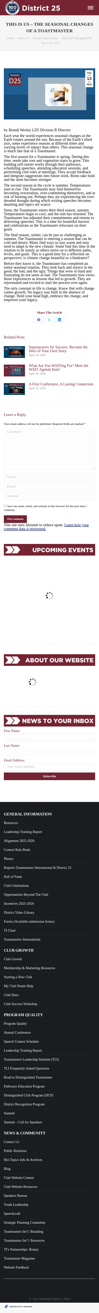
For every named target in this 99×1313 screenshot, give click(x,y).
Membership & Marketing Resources (29, 1019)
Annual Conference (17, 1083)
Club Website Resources (20, 1238)
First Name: (12, 782)
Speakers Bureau (15, 1247)
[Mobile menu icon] (90, 8)
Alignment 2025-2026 (19, 892)
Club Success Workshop (20, 1055)
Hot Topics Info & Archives (23, 1211)
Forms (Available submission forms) (29, 972)
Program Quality (15, 1074)
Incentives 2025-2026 (19, 954)
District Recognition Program (24, 1155)
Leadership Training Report (23, 883)
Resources (11, 874)
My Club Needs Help (18, 1037)
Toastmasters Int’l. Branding (23, 1282)
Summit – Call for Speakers (23, 1173)
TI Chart (10, 981)
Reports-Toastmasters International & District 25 (37, 919)
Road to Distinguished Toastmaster (28, 1128)
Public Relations (15, 1202)
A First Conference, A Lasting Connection (61, 384)
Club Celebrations (16, 936)
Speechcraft (12, 1264)
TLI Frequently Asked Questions (26, 1119)
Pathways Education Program (24, 1137)
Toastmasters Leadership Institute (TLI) (31, 1110)
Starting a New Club (18, 1028)
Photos (8, 910)
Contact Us (11, 1193)
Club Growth (13, 1010)
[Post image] (14, 352)
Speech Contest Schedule (21, 1092)
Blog (7, 1220)
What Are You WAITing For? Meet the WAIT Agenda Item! (58, 367)
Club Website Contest (19, 1229)
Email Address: (14, 811)
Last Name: (12, 796)
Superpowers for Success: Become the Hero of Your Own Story (58, 349)
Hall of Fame (13, 928)
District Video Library (19, 963)
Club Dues (11, 1046)
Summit (9, 1164)
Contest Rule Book (17, 901)
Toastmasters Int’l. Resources (24, 1291)
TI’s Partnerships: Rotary (21, 1300)
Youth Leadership (16, 1255)
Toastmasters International (22, 990)
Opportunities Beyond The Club (26, 945)
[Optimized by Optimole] (18, 1306)
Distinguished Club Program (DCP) (28, 1146)
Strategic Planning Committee (24, 1273)
